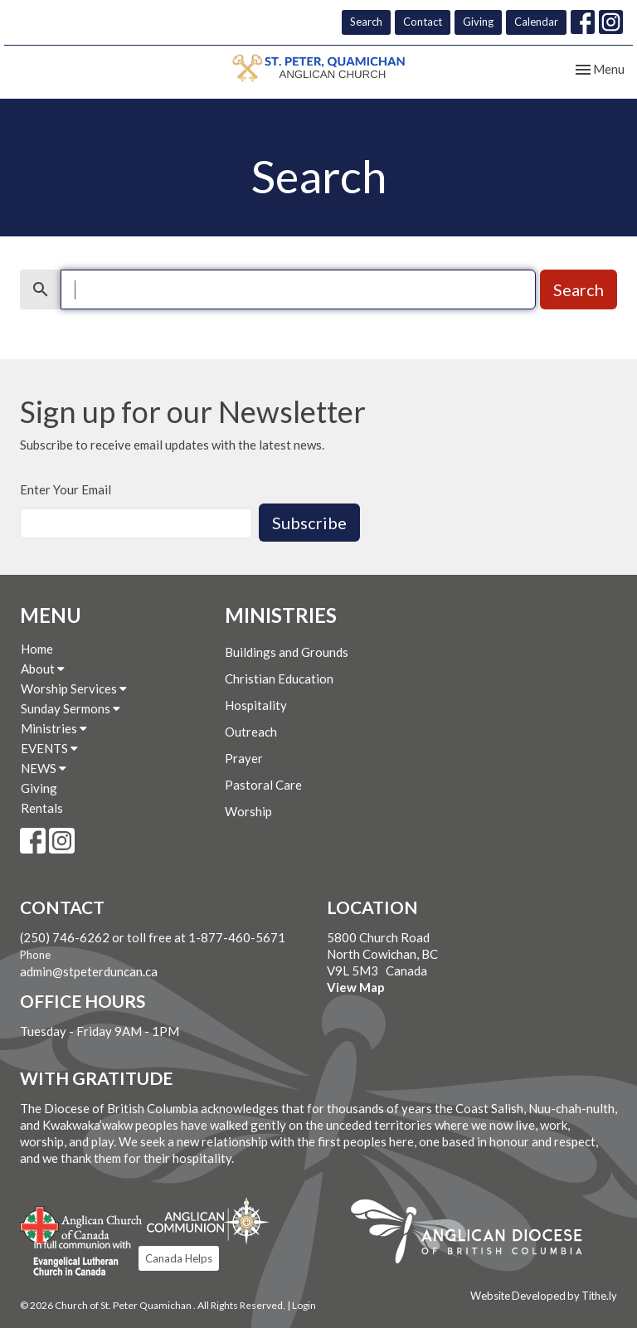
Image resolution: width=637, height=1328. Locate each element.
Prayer (244, 758)
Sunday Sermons (70, 708)
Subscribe (309, 523)
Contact (422, 21)
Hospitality (256, 705)
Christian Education (279, 678)
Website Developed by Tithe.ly (543, 1295)
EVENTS (49, 748)
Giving (478, 21)
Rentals (42, 807)
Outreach (251, 731)
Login (304, 1305)
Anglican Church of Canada (81, 1223)
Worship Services (74, 688)
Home (37, 648)
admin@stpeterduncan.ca (89, 971)
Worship (248, 811)
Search (366, 21)
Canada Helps (178, 1258)
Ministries (54, 728)
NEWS (43, 768)
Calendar (536, 21)
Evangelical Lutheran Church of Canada (76, 1259)
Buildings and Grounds (286, 652)
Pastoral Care (263, 784)
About (43, 668)
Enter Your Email (65, 489)
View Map (356, 987)
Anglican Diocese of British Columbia (475, 1234)
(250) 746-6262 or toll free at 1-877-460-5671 (152, 937)
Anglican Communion (208, 1220)
